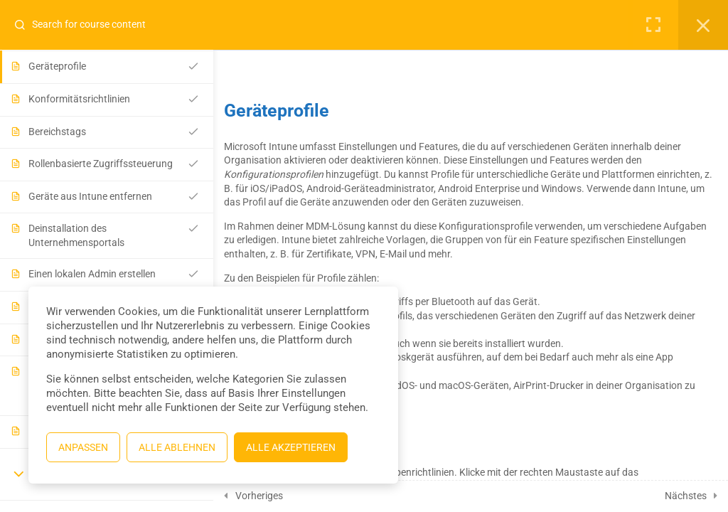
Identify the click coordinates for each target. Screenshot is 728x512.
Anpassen (83, 447)
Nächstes (686, 495)
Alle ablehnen (177, 447)
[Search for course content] (25, 25)
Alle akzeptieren (291, 447)
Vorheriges (259, 495)
